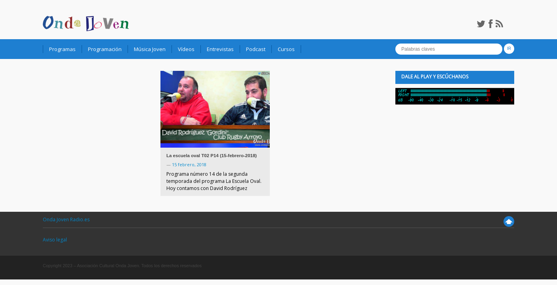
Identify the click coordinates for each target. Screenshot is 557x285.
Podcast (255, 49)
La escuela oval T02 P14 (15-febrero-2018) (211, 155)
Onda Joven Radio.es (66, 219)
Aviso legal (55, 239)
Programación (105, 49)
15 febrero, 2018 (189, 164)
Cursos (286, 49)
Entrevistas (220, 49)
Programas (62, 49)
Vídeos (186, 49)
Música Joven (150, 49)
